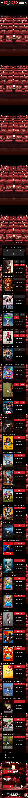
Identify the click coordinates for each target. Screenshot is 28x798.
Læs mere (19, 272)
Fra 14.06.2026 (19, 543)
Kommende (17, 247)
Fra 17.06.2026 (19, 578)
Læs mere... (8, 771)
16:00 (22, 261)
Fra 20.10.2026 (19, 701)
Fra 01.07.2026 (19, 648)
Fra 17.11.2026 (19, 737)
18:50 (16, 317)
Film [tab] (8, 250)
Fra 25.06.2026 (19, 631)
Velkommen (18, 243)
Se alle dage (19, 268)
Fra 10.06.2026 (19, 525)
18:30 (16, 384)
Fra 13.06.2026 (19, 437)
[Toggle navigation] (1, 3)
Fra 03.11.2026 (19, 719)
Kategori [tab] (19, 250)
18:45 (16, 335)
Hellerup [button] (12, 2)
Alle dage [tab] (14, 254)
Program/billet (8, 247)
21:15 (22, 384)
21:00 (22, 335)
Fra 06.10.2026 (19, 684)
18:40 (16, 265)
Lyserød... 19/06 (19, 613)
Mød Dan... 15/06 (19, 560)
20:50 (22, 265)
